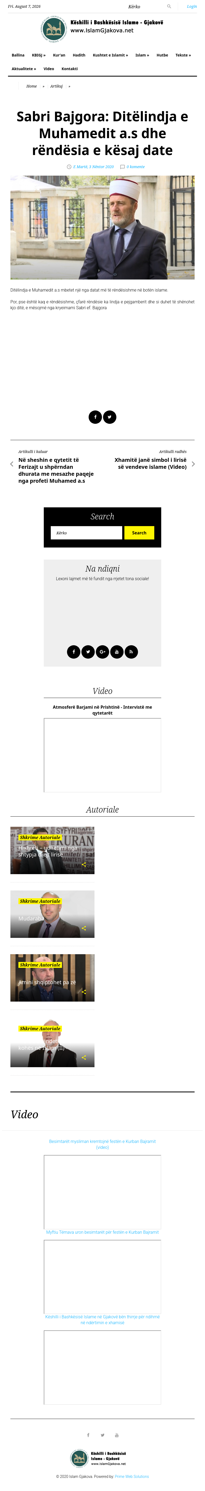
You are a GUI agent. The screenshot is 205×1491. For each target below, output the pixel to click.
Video (49, 68)
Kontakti (70, 68)
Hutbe (162, 55)
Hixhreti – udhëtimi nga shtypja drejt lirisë (47, 851)
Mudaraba (31, 918)
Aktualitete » (24, 68)
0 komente (136, 166)
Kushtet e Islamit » (110, 55)
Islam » (142, 55)
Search (139, 533)
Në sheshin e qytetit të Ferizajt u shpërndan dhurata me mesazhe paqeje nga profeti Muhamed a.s (56, 470)
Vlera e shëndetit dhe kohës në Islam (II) (45, 1044)
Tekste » (183, 55)
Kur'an (59, 55)
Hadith (79, 55)
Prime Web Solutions (132, 1476)
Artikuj (56, 86)
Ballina (18, 55)
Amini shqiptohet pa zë (47, 982)
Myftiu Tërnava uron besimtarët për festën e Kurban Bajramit (102, 1232)
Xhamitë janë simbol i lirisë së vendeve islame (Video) (151, 463)
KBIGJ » (39, 55)
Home (31, 86)
